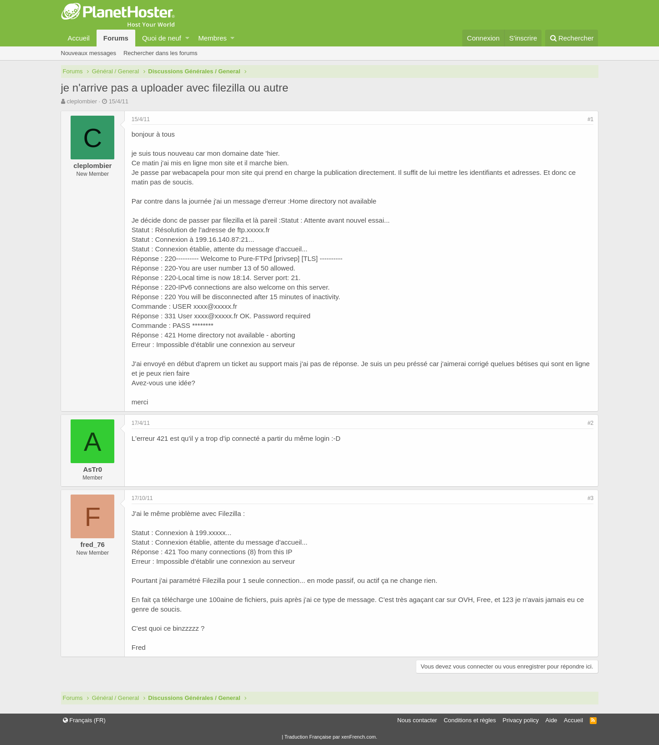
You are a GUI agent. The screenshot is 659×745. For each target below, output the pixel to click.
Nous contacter (417, 720)
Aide (551, 720)
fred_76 (93, 544)
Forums (115, 38)
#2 (590, 423)
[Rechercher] (571, 38)
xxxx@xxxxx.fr (215, 306)
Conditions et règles (470, 720)
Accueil (79, 38)
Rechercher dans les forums (160, 53)
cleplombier (81, 101)
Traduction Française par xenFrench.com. (330, 737)
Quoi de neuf (161, 38)
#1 (590, 119)
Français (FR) (84, 720)
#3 (590, 498)
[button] (187, 38)
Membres (212, 38)
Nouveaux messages (88, 53)
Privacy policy (521, 720)
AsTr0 (92, 469)
